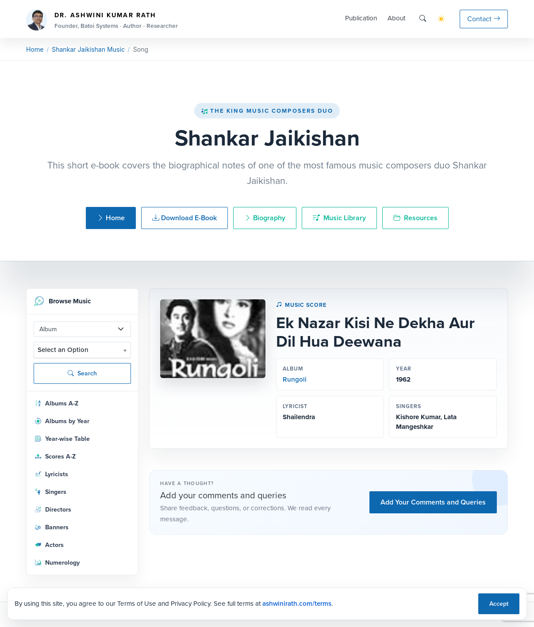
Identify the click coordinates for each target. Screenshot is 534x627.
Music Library (339, 218)
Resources (415, 218)
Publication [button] (361, 18)
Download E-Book (184, 218)
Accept (498, 603)
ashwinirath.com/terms (296, 603)
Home (34, 49)
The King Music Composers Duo (267, 111)
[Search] (422, 18)
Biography (264, 218)
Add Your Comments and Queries (433, 502)
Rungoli (295, 379)
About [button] (396, 18)
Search (82, 373)
